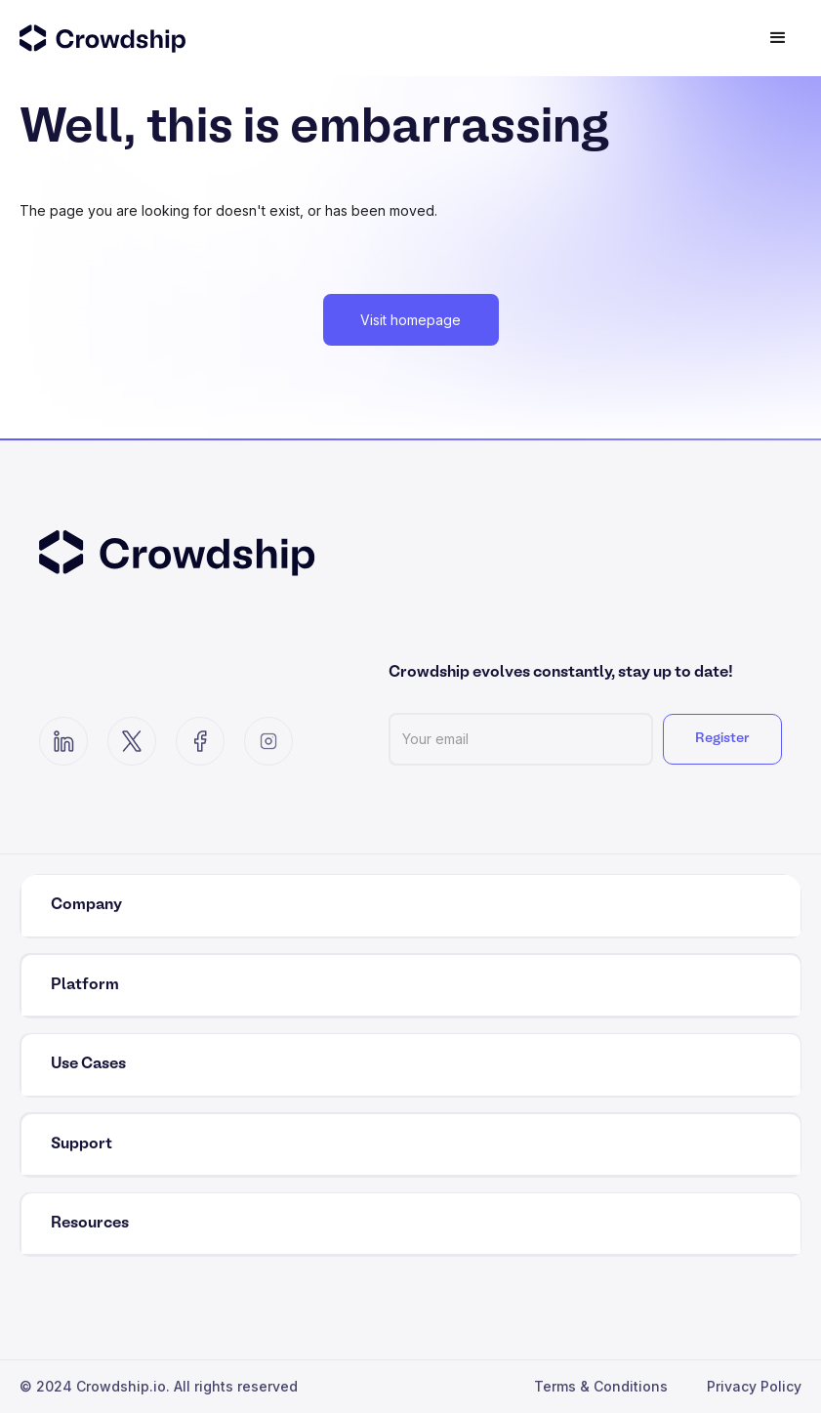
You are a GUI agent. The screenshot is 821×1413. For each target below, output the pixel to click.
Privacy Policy (754, 1386)
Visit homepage (410, 320)
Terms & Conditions (601, 1386)
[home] (137, 38)
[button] (778, 38)
